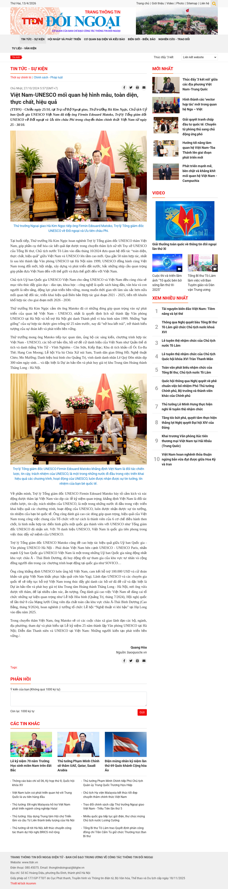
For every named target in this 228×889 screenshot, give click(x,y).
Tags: (13, 667)
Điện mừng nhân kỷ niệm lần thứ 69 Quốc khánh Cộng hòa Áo (126, 765)
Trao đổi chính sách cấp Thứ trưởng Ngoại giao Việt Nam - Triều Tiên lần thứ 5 (113, 806)
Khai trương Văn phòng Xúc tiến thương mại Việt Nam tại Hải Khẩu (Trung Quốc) (187, 441)
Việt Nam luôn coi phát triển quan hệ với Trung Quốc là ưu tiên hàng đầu (42, 794)
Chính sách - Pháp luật (48, 77)
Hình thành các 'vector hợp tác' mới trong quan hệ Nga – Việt (200, 104)
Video (170, 3)
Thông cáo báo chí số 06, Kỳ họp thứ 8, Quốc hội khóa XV (43, 783)
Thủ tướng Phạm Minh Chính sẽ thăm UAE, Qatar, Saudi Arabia (78, 765)
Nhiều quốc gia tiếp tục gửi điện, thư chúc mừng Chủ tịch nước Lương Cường (114, 818)
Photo (180, 3)
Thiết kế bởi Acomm (23, 883)
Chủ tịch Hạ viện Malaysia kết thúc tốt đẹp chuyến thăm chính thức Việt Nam (110, 794)
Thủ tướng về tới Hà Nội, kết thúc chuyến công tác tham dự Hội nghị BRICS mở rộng (41, 830)
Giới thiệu (158, 3)
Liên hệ (204, 3)
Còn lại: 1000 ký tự (22, 711)
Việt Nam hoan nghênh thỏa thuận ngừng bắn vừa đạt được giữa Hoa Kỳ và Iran (189, 459)
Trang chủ (142, 3)
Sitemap (192, 3)
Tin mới (16, 57)
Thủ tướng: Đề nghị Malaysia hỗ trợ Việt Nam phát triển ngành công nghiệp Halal (41, 806)
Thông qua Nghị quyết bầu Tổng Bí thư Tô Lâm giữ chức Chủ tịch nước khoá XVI (189, 327)
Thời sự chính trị (20, 77)
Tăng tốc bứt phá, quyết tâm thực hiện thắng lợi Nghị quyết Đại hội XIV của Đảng (189, 422)
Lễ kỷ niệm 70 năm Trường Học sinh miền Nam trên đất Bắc (30, 765)
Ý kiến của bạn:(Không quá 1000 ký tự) (35, 689)
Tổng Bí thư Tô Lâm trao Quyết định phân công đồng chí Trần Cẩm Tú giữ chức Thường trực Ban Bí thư (114, 832)
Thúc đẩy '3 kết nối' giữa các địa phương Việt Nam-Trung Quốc (200, 84)
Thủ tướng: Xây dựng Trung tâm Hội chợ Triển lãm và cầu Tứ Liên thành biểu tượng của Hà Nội (43, 818)
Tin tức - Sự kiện (28, 68)
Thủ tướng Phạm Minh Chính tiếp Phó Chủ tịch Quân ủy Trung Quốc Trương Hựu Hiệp (113, 783)
